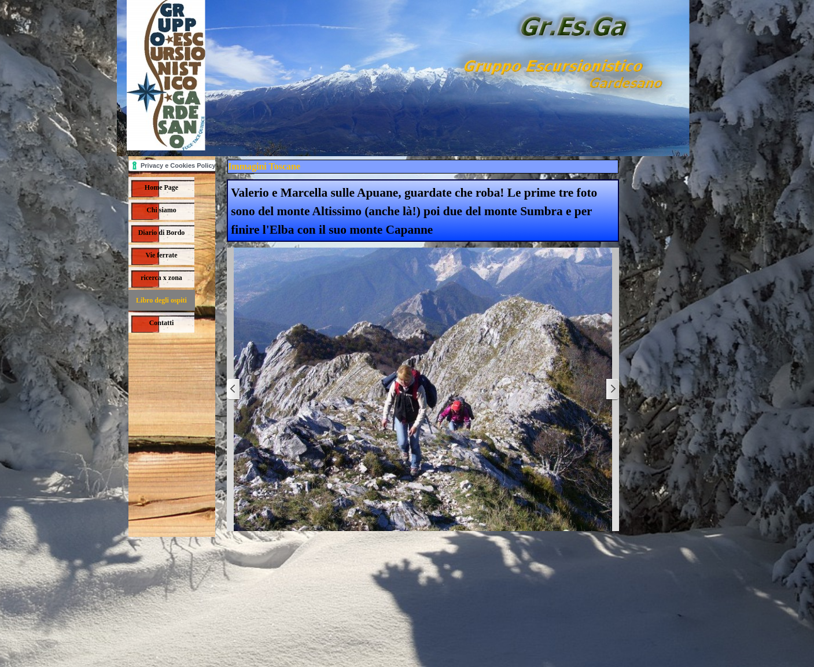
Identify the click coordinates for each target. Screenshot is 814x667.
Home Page (161, 187)
